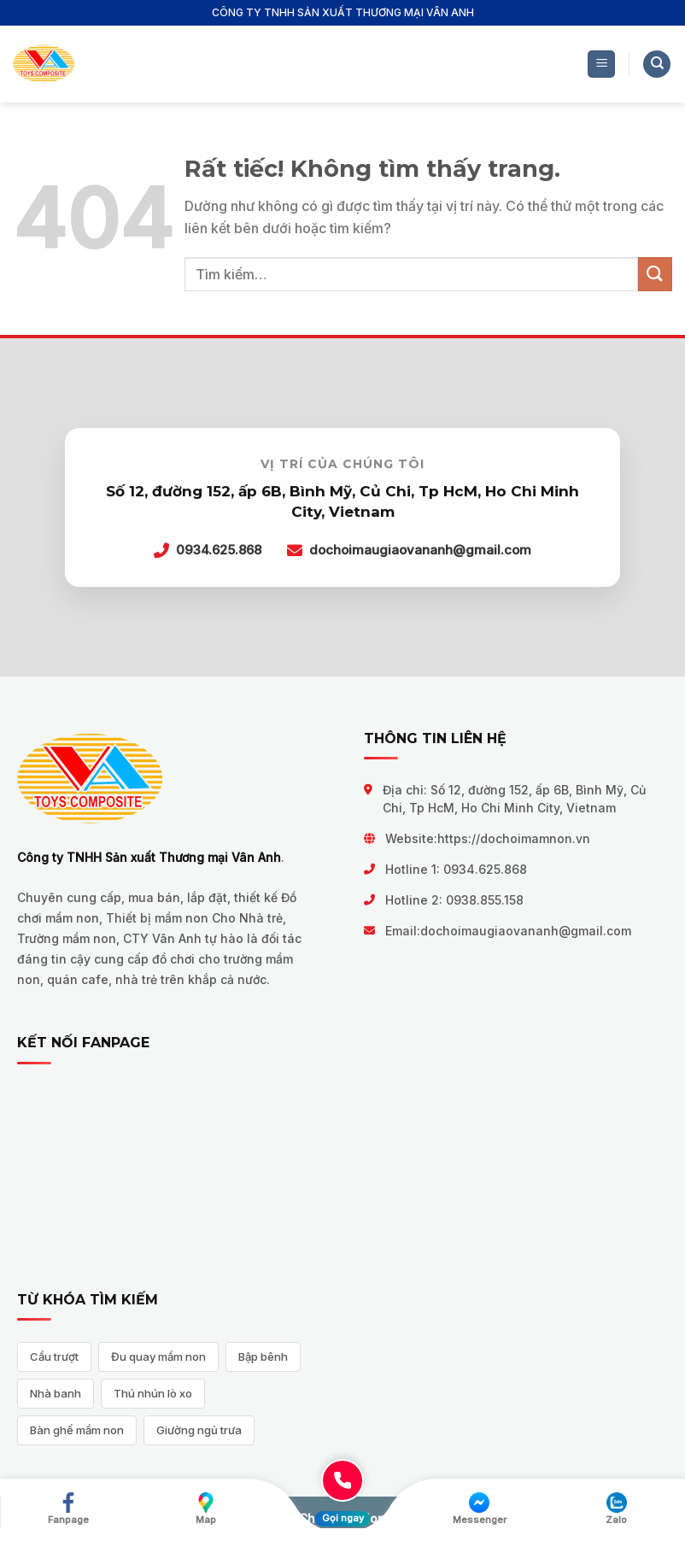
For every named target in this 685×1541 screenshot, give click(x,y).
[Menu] (601, 64)
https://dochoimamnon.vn (513, 838)
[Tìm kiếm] (656, 64)
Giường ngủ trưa (199, 1430)
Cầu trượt (54, 1356)
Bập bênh (263, 1356)
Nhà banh (55, 1393)
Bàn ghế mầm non (77, 1430)
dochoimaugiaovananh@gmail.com (525, 930)
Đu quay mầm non (158, 1356)
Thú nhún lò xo (153, 1393)
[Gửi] (655, 273)
